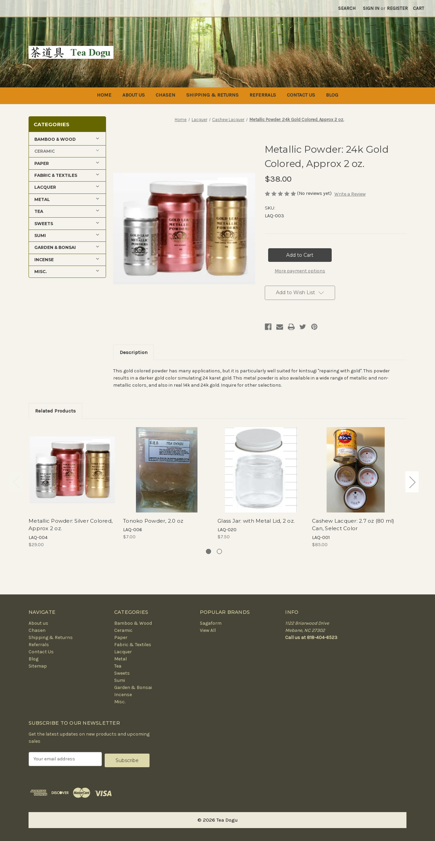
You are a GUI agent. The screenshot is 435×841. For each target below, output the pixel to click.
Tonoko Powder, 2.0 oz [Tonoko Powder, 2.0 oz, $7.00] (153, 521)
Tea (117, 666)
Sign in (371, 8)
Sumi (119, 680)
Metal (120, 659)
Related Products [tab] (55, 411)
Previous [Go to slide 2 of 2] (16, 482)
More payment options (300, 271)
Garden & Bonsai (133, 687)
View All (208, 630)
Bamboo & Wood (133, 623)
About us (133, 95)
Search (346, 8)
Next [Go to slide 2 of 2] (412, 482)
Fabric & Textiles (132, 644)
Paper (120, 637)
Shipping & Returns (212, 95)
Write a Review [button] (350, 194)
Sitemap (38, 666)
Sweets (122, 673)
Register (397, 8)
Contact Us (301, 95)
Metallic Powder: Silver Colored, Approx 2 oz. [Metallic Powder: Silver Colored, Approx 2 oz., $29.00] (70, 525)
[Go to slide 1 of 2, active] (208, 551)
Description (133, 352)
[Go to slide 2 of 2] (219, 551)
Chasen (165, 95)
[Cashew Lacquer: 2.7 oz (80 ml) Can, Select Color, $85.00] (355, 469)
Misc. (119, 702)
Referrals (262, 95)
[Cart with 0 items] (418, 8)
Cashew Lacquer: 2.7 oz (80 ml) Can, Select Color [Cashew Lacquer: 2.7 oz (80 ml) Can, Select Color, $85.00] (353, 525)
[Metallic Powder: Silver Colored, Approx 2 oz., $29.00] (72, 469)
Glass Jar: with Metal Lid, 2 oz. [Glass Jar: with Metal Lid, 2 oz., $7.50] (256, 521)
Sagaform (211, 623)
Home (104, 95)
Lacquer (123, 652)
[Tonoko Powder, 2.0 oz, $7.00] (166, 469)
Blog (332, 95)
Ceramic (123, 630)
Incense (123, 694)
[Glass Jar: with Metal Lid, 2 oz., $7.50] (261, 469)
